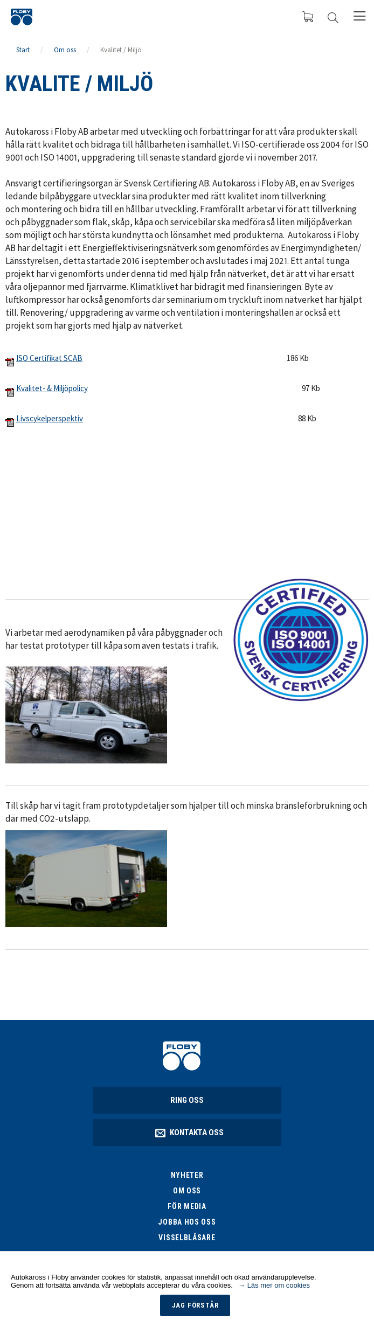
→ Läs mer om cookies (274, 1285)
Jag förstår (195, 1305)
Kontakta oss (190, 1132)
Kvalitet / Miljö (121, 49)
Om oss (65, 49)
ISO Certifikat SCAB (49, 358)
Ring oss (187, 1100)
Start (23, 49)
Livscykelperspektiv (49, 418)
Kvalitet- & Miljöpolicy (52, 388)
